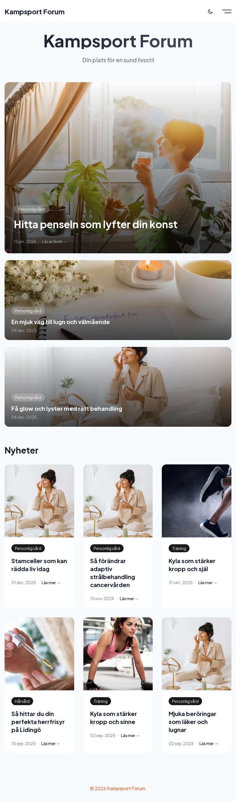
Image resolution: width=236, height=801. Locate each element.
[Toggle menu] (226, 11)
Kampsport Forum (34, 11)
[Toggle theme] (210, 11)
